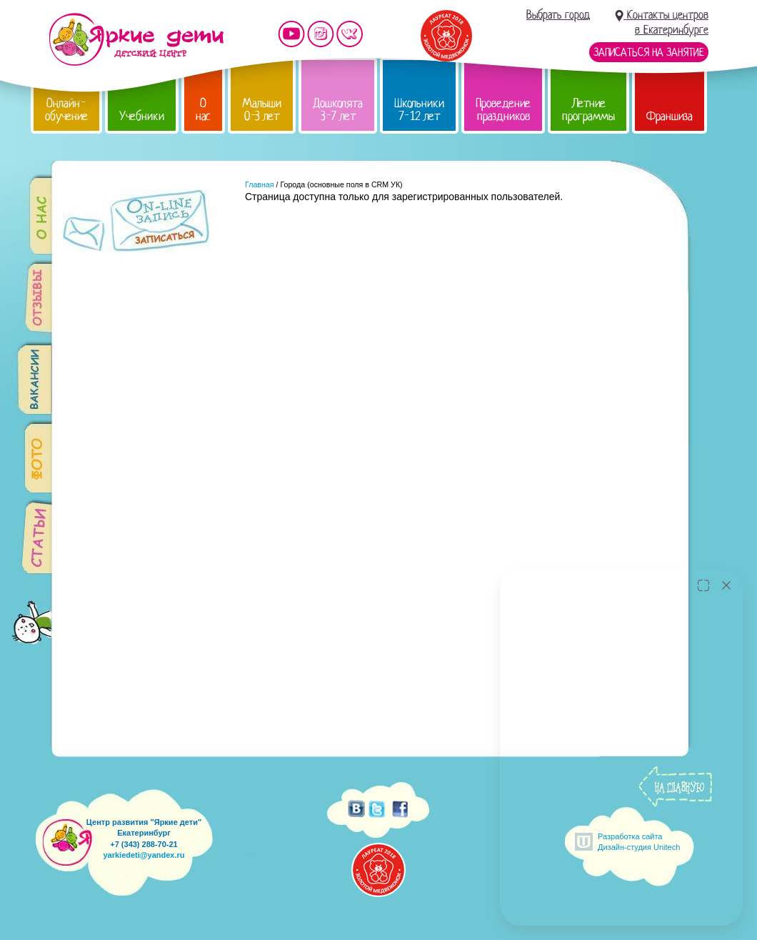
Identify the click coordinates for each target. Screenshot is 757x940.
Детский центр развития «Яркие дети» (136, 39)
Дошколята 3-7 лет (338, 109)
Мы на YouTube (291, 34)
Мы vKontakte (350, 34)
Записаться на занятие (648, 52)
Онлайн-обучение (66, 109)
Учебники (141, 116)
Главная (259, 184)
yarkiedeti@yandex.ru (143, 855)
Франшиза (669, 116)
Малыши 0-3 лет (261, 109)
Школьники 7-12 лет (419, 109)
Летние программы (588, 109)
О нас (203, 109)
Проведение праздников (503, 109)
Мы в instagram (320, 34)
